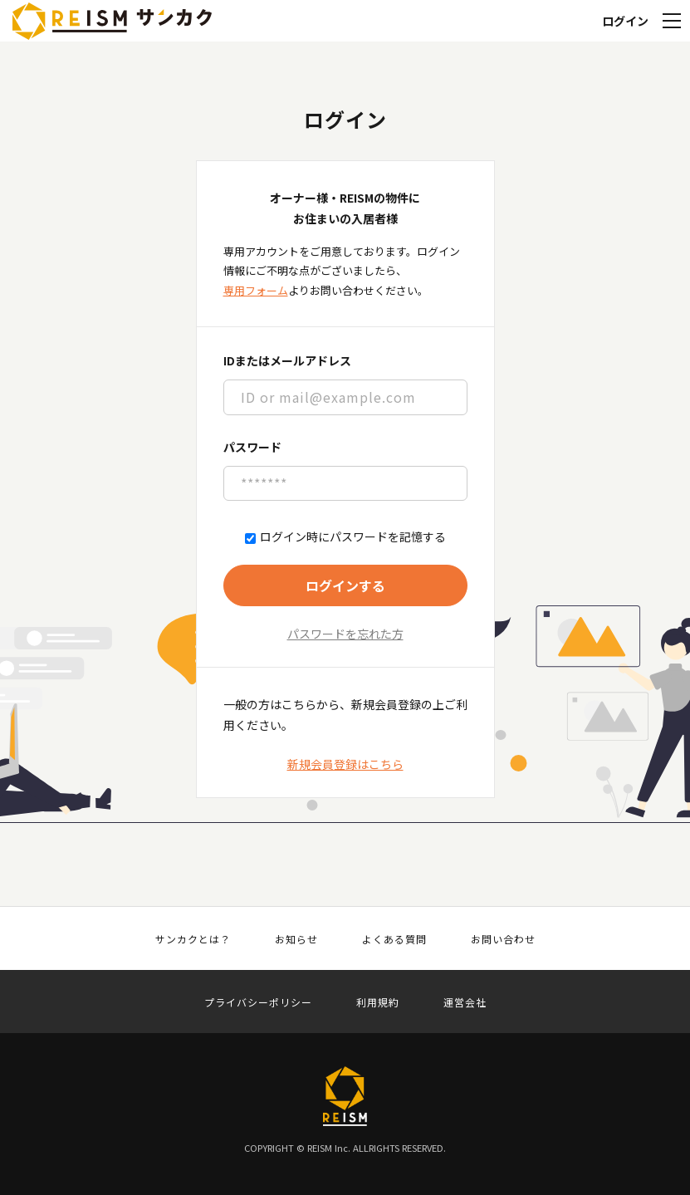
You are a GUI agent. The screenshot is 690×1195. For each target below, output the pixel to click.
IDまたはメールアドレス (287, 360)
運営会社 (465, 1002)
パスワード (252, 446)
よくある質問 (394, 939)
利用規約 (377, 1002)
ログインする (345, 585)
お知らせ (296, 939)
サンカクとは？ (193, 939)
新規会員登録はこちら (345, 764)
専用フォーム (255, 290)
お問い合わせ (503, 939)
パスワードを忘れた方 (345, 633)
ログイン (625, 20)
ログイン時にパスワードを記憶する (345, 537)
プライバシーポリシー (258, 1002)
